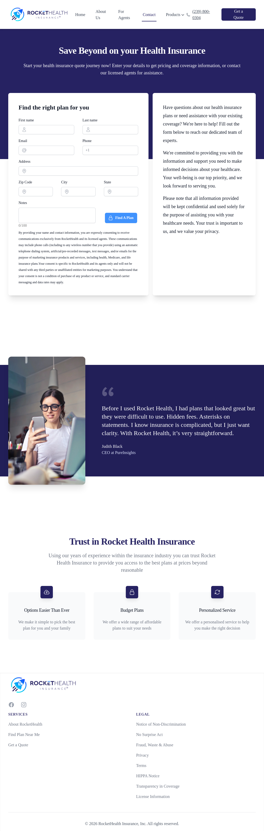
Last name (89, 120)
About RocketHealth (25, 724)
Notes (23, 203)
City (64, 182)
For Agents (124, 14)
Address (24, 161)
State (107, 182)
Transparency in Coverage (157, 786)
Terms (141, 765)
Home (80, 14)
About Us (101, 14)
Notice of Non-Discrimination (161, 724)
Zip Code (25, 182)
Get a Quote (18, 745)
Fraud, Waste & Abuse (154, 745)
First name (26, 120)
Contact (149, 14)
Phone (87, 141)
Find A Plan (121, 218)
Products (175, 14)
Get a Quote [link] (239, 14)
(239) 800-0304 (198, 14)
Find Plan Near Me (24, 734)
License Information (153, 796)
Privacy (142, 755)
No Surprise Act (149, 734)
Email (23, 141)
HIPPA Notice (148, 776)
